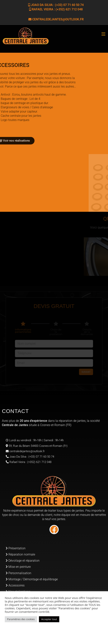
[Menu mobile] (103, 34)
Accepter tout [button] (49, 619)
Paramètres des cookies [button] (21, 619)
